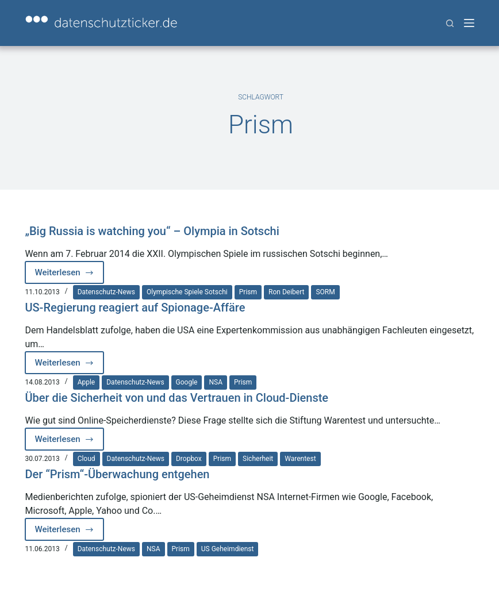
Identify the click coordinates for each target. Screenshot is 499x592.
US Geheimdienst (227, 549)
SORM (325, 292)
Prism (248, 292)
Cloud (86, 459)
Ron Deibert (286, 292)
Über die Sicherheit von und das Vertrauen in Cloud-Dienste (176, 398)
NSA (215, 382)
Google (187, 382)
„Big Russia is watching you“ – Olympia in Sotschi (152, 231)
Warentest (300, 459)
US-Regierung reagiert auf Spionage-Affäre (135, 307)
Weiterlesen (66, 275)
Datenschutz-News (106, 292)
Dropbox (189, 459)
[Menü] (469, 23)
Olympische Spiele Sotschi (187, 292)
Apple (86, 382)
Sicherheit (258, 459)
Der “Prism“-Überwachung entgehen (117, 474)
